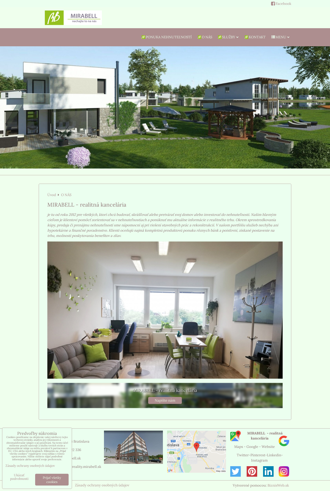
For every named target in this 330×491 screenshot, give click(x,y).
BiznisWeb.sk (278, 485)
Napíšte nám (165, 400)
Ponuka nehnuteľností (166, 37)
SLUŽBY (228, 37)
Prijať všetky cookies (52, 479)
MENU (280, 37)
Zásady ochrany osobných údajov (102, 485)
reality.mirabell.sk (86, 466)
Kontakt (254, 37)
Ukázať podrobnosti (19, 476)
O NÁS (204, 37)
